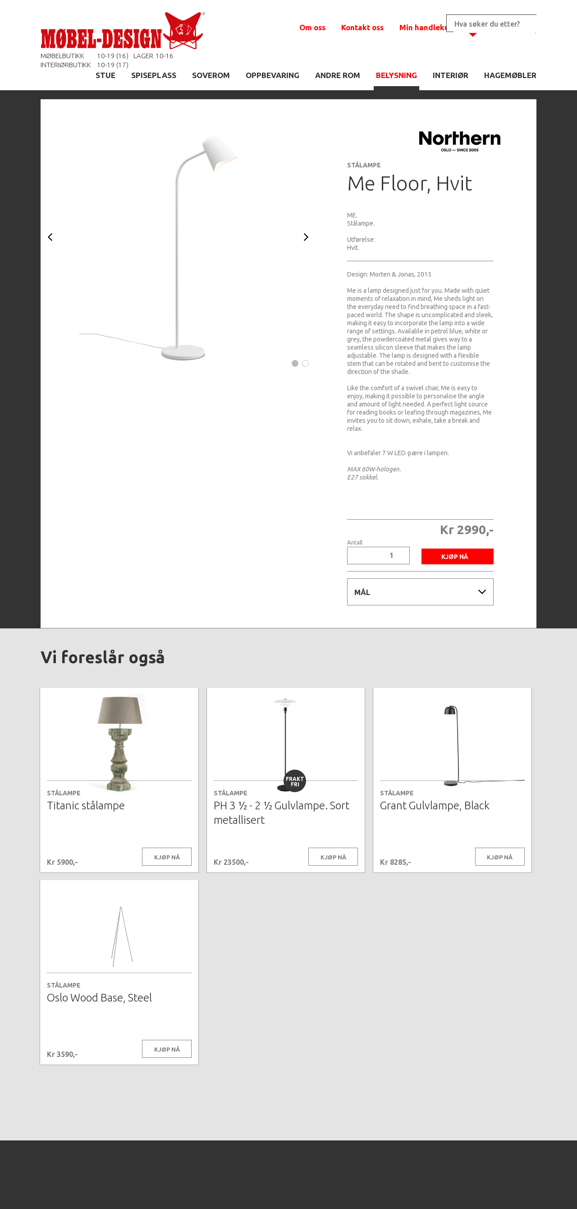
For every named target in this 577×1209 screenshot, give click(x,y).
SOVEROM (211, 75)
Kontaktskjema (411, 1188)
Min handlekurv (428, 27)
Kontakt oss (362, 27)
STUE (105, 75)
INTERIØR (450, 75)
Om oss (312, 27)
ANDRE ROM (337, 75)
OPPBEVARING (272, 75)
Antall (354, 542)
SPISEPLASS (153, 75)
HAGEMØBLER (510, 75)
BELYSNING (396, 75)
